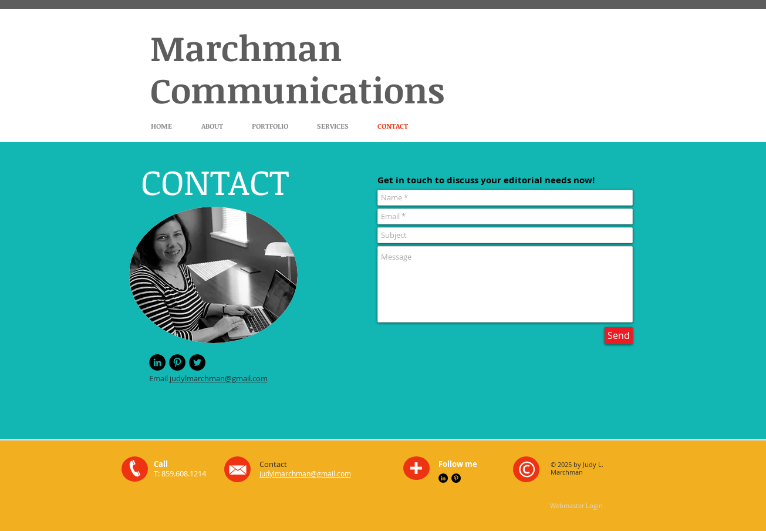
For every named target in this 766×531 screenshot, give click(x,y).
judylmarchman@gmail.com (219, 378)
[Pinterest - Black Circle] (177, 362)
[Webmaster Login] (576, 505)
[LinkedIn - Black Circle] (157, 362)
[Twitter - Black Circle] (197, 362)
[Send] (619, 335)
